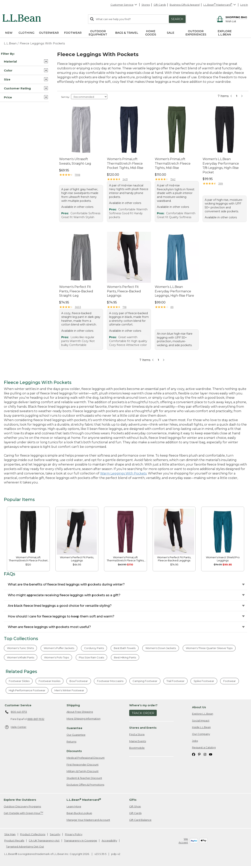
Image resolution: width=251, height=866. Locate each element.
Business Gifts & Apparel (185, 4)
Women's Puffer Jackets (59, 648)
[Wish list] (236, 21)
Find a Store (137, 734)
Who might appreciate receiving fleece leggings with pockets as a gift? (64, 595)
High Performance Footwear (27, 690)
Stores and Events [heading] (143, 727)
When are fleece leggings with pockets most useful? (49, 627)
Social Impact (200, 720)
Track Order (143, 713)
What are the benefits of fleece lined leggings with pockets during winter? (66, 584)
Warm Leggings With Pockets (123, 473)
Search (177, 19)
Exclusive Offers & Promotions (85, 784)
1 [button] (236, 95)
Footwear (229, 681)
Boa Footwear (78, 681)
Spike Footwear (204, 681)
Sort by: (65, 96)
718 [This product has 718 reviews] (124, 307)
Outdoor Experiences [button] (195, 32)
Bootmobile (137, 747)
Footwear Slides (19, 681)
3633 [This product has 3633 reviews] (78, 307)
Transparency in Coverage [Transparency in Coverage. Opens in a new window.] (80, 840)
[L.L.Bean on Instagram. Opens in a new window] (204, 754)
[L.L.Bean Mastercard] (220, 4)
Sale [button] (170, 32)
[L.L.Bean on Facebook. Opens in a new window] (193, 754)
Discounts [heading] (74, 751)
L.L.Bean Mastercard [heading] (84, 800)
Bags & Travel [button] (126, 32)
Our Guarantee (76, 734)
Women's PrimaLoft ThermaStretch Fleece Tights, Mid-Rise (172, 163)
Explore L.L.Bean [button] (225, 32)
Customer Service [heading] (18, 705)
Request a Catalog (204, 747)
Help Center (16, 727)
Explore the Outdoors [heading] (20, 800)
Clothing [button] (26, 32)
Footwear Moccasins (110, 681)
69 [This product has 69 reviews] (172, 307)
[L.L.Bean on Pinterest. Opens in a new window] (199, 754)
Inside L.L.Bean (201, 727)
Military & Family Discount (83, 771)
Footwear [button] (73, 32)
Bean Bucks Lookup (79, 813)
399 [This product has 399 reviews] (220, 183)
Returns (71, 741)
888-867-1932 (35, 718)
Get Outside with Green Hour (23, 813)
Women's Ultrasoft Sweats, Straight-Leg (75, 161)
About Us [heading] (199, 707)
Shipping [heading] (73, 705)
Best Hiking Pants (125, 657)
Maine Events (137, 741)
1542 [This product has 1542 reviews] (172, 179)
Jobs (195, 740)
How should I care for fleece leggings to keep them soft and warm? (61, 616)
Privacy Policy (73, 834)
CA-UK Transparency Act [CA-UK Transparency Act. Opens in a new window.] (44, 840)
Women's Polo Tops (56, 657)
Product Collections (32, 834)
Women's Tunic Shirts (20, 648)
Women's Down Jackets (160, 648)
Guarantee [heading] (74, 728)
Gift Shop (135, 806)
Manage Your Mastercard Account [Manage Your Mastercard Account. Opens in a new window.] (88, 819)
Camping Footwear (145, 681)
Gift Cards (160, 4)
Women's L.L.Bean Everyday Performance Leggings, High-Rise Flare (174, 291)
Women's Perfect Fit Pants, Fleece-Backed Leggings (124, 291)
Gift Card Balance (140, 819)
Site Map (10, 834)
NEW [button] (8, 32)
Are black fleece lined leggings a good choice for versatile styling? (60, 606)
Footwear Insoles (49, 681)
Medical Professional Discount (86, 757)
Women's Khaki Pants (20, 657)
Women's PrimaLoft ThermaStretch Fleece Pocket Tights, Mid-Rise (125, 163)
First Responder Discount (83, 764)
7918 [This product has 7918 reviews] (77, 174)
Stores (146, 4)
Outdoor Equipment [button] (98, 32)
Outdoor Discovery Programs (22, 806)
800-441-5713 (16, 712)
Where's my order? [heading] (143, 705)
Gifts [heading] (132, 800)
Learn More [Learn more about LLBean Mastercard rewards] (74, 806)
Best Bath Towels (124, 648)
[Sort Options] (89, 96)
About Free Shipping (80, 711)
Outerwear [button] (49, 32)
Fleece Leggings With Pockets (42, 43)
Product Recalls (14, 840)
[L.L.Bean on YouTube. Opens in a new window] (210, 754)
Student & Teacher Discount (84, 778)
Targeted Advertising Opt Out (25, 846)
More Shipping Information (84, 718)
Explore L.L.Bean (202, 713)
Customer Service (123, 4)
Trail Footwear (175, 681)
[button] (24, 61)
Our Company (201, 733)
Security (55, 834)
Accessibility (109, 840)
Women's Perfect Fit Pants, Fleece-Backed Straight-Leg (76, 291)
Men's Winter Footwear (69, 690)
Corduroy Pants (94, 648)
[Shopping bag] (231, 17)
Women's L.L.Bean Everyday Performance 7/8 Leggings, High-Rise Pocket (221, 165)
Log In (244, 4)
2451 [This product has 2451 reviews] (125, 179)
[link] (28, 531)
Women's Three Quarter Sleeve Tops (209, 648)
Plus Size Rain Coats (91, 657)
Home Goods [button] (150, 32)
